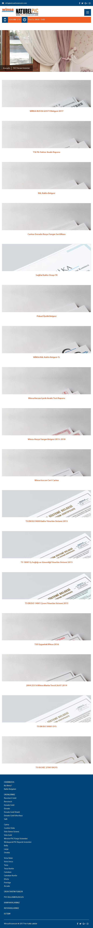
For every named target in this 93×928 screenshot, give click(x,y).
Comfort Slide (9, 828)
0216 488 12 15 (14, 20)
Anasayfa (6, 68)
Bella (6, 846)
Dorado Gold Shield (12, 812)
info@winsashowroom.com (14, 3)
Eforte (6, 879)
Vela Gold (8, 835)
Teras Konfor (9, 869)
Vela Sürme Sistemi (11, 832)
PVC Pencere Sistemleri (21, 68)
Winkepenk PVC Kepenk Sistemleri (17, 842)
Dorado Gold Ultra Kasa (13, 816)
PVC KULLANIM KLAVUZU (14, 897)
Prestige (7, 883)
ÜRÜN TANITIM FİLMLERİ (13, 892)
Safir (5, 819)
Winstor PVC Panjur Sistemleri (15, 839)
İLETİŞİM (7, 914)
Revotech (8, 802)
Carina (6, 825)
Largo (6, 849)
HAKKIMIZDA (9, 782)
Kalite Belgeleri (10, 789)
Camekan (7, 872)
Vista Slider (8, 858)
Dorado (7, 809)
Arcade (7, 886)
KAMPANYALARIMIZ (12, 903)
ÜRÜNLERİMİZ (9, 795)
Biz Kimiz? (8, 786)
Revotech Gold (10, 798)
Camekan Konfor (10, 876)
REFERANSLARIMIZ (11, 908)
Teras (6, 865)
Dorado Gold (9, 805)
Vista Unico (8, 862)
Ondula (7, 853)
